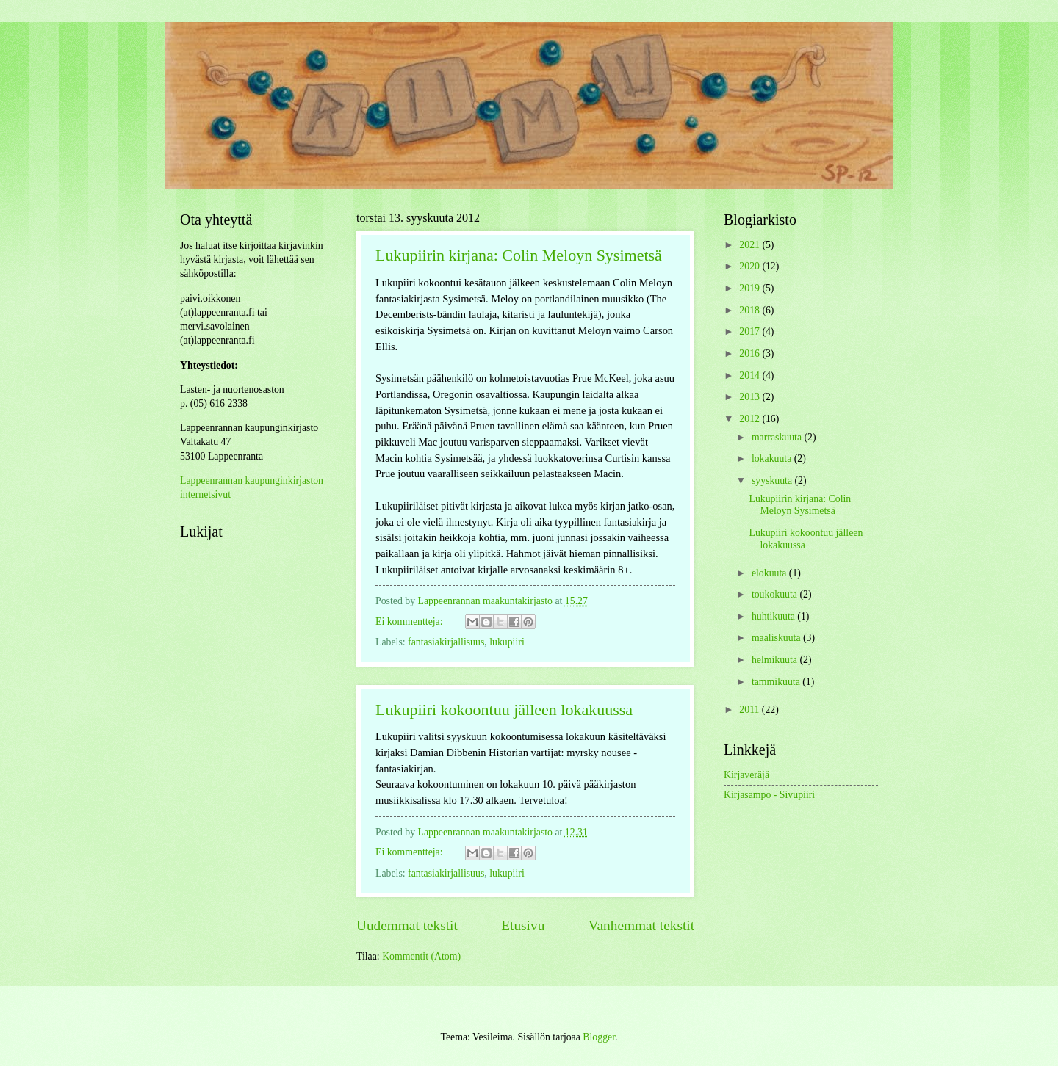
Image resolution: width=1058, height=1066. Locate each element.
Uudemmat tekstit (407, 925)
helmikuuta (776, 659)
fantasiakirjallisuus (446, 642)
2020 (750, 266)
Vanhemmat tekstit (641, 925)
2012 (750, 418)
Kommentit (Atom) (421, 956)
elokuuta (770, 573)
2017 (750, 331)
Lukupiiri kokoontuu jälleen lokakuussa (504, 709)
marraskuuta (778, 437)
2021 (750, 244)
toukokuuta (776, 594)
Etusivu (522, 925)
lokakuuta (773, 458)
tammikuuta (777, 681)
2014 (750, 375)
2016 (750, 353)
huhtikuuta (774, 616)
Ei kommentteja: (410, 621)
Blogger (599, 1037)
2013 (750, 396)
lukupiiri (507, 642)
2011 (750, 709)
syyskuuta (773, 480)
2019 (750, 288)
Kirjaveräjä (746, 774)
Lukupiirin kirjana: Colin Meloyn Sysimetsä (518, 255)
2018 (750, 310)
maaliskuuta (777, 637)
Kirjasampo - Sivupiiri (769, 794)
